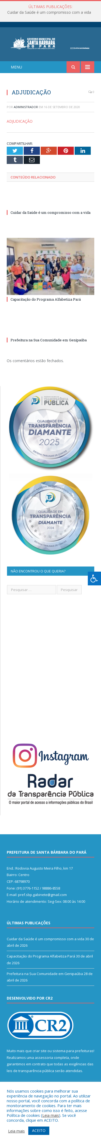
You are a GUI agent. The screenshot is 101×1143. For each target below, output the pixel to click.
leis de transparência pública (30, 1070)
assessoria (44, 1057)
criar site (40, 1050)
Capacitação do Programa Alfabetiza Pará (46, 299)
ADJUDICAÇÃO (20, 121)
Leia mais (50, 1115)
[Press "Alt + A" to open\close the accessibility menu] (94, 578)
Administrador (26, 107)
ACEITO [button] (39, 1130)
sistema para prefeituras (73, 1050)
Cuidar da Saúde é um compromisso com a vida (49, 12)
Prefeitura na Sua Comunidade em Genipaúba (49, 340)
